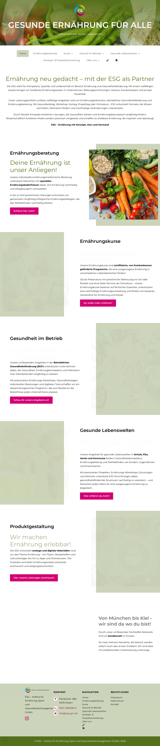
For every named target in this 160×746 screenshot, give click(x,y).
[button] (5, 740)
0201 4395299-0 (67, 708)
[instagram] (27, 718)
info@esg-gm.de (68, 713)
